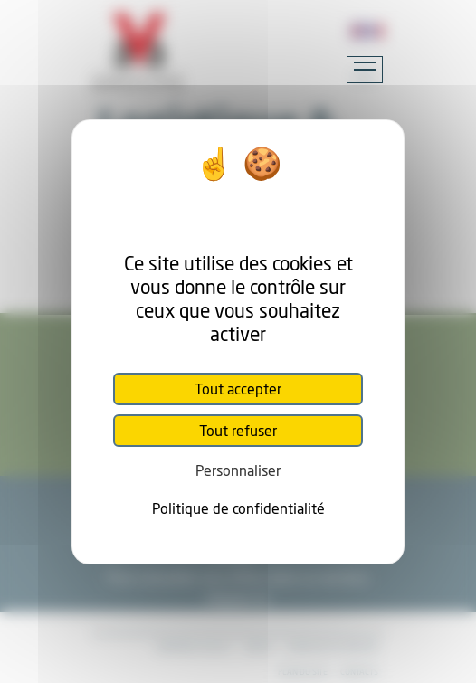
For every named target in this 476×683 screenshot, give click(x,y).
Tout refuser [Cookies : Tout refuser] (238, 430)
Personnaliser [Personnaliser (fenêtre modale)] (238, 470)
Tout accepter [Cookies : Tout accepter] (238, 388)
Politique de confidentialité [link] (238, 508)
